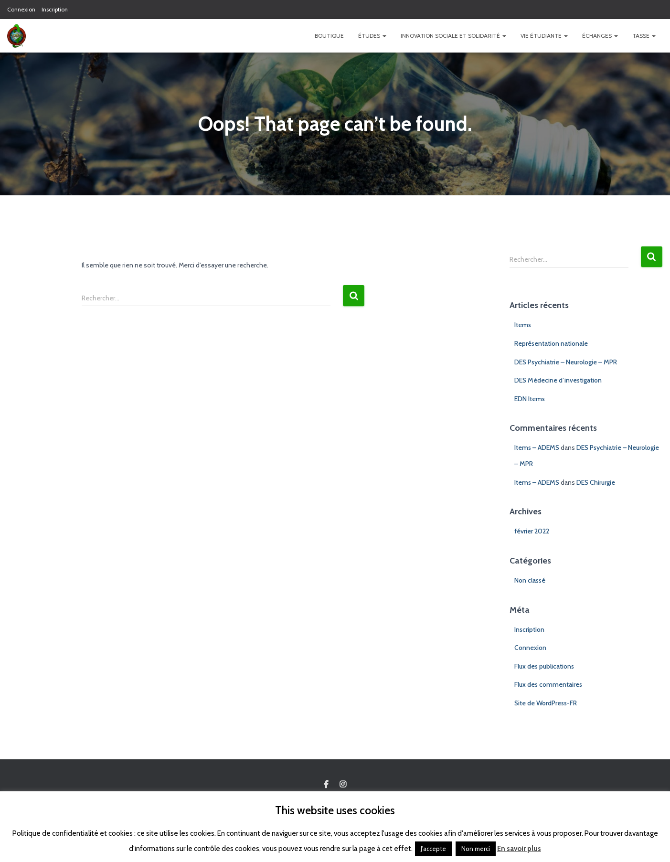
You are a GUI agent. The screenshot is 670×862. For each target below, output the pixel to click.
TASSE (644, 35)
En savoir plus (519, 848)
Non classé (529, 580)
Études (372, 35)
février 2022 (531, 531)
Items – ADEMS (536, 447)
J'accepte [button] (433, 848)
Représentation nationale (551, 343)
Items (522, 324)
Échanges (600, 35)
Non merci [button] (475, 848)
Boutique (329, 35)
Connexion (21, 9)
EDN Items (529, 398)
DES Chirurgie (595, 482)
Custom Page (326, 785)
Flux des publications (544, 666)
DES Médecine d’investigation (558, 380)
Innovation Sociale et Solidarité (453, 35)
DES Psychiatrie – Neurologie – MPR (565, 362)
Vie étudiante (544, 35)
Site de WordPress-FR (545, 703)
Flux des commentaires (548, 684)
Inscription (55, 9)
